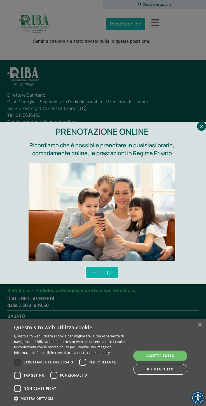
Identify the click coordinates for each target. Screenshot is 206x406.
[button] (154, 4)
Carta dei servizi (25, 199)
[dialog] (103, 362)
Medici (14, 164)
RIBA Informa (21, 190)
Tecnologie (20, 173)
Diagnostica (21, 155)
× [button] (200, 325)
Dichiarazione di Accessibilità (40, 250)
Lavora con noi (24, 277)
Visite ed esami (23, 146)
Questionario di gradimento (38, 232)
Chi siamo (17, 182)
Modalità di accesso (30, 223)
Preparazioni (21, 259)
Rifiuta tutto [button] (160, 369)
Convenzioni (21, 214)
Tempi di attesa (24, 268)
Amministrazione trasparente (40, 241)
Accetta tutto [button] (160, 355)
